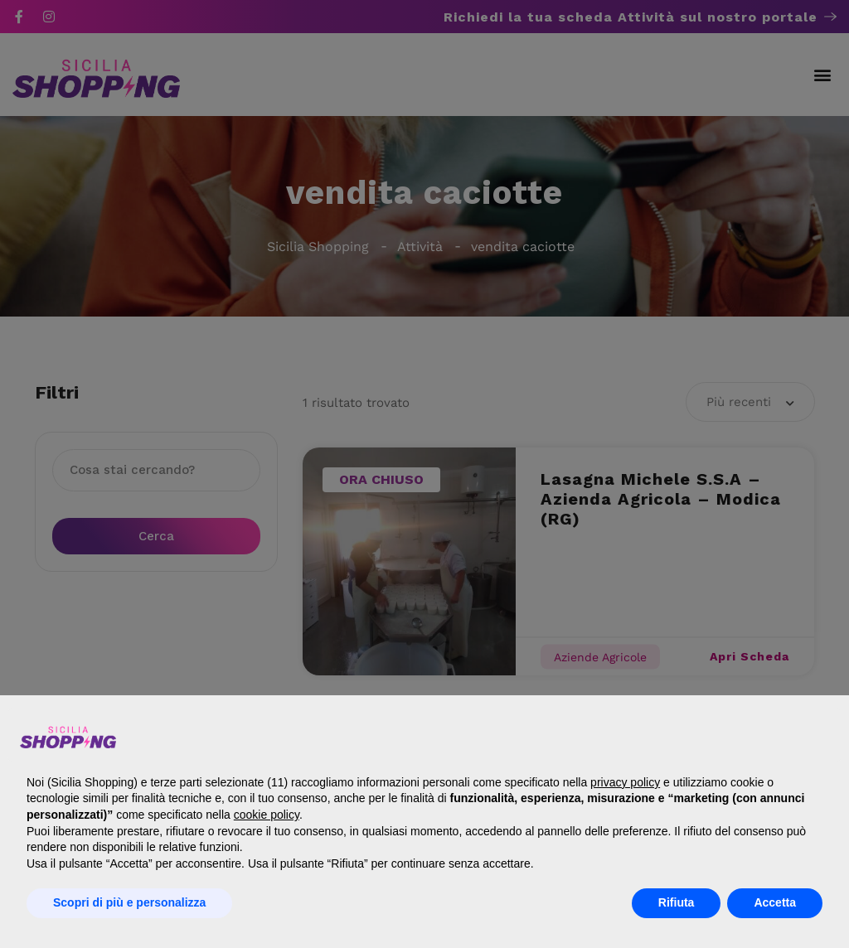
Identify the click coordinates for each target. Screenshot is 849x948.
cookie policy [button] (266, 814)
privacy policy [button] (625, 782)
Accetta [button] (775, 902)
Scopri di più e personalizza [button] (129, 902)
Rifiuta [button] (676, 902)
